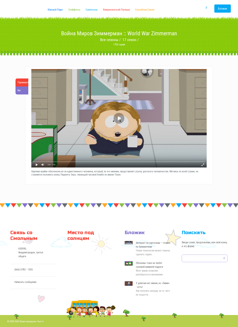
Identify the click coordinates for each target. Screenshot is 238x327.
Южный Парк (55, 9)
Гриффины (74, 9)
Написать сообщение (25, 282)
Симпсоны (92, 9)
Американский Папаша (116, 9)
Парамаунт (23, 82)
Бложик (222, 8)
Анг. (19, 90)
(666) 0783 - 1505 (23, 269)
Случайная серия (144, 9)
